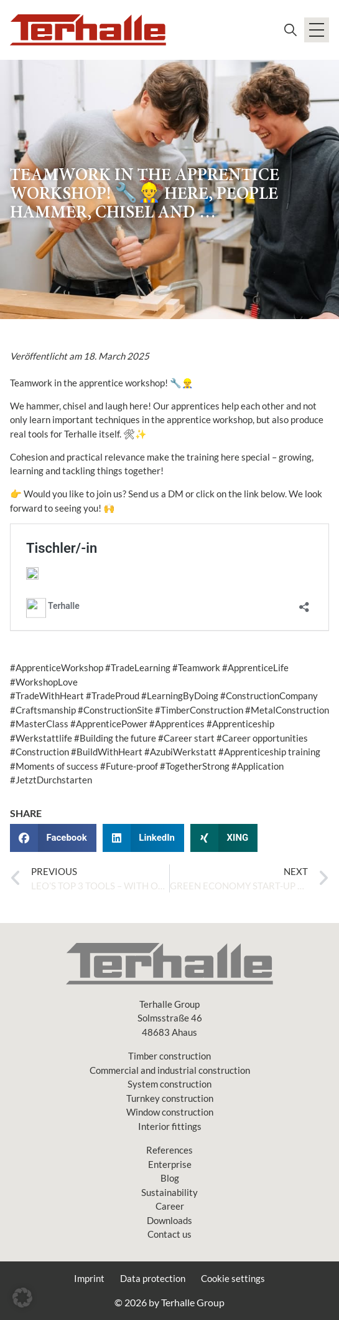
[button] (53, 838)
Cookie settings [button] (233, 1278)
